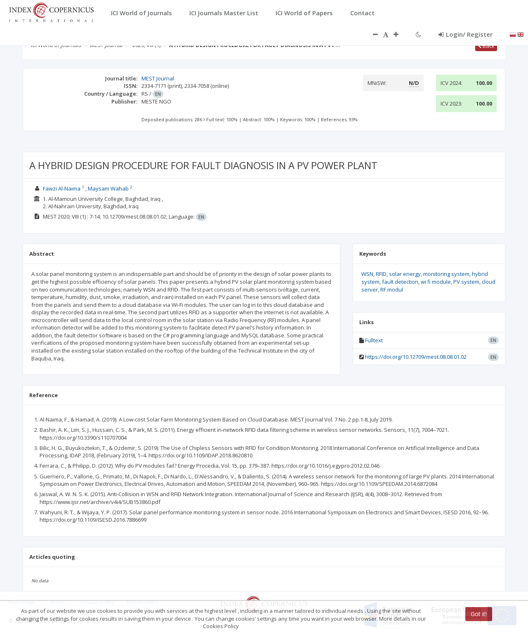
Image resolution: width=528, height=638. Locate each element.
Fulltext (374, 340)
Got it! (479, 614)
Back (486, 45)
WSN (367, 274)
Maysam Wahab (108, 188)
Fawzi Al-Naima (61, 188)
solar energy (405, 274)
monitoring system (446, 274)
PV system (466, 281)
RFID (381, 274)
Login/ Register (465, 34)
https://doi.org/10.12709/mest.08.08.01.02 (416, 356)
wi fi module (436, 281)
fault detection (400, 281)
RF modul (391, 289)
